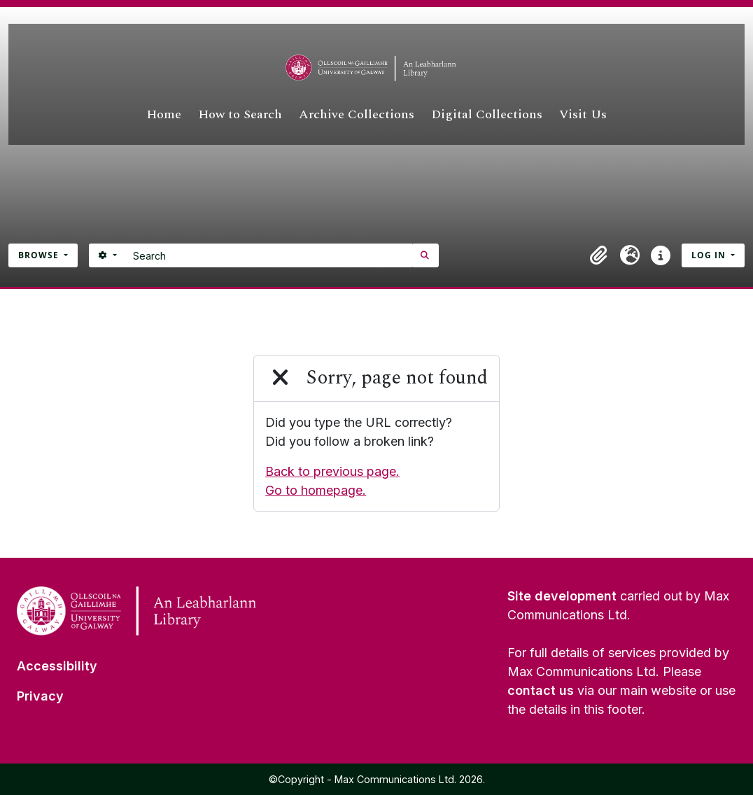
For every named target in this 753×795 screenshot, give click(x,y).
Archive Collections (356, 114)
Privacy (40, 696)
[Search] (269, 255)
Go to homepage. (315, 490)
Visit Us (583, 114)
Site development (562, 596)
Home (163, 114)
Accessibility (57, 666)
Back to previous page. (332, 471)
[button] (599, 255)
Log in (710, 255)
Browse (40, 255)
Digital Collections (486, 114)
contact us (540, 690)
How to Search (240, 114)
